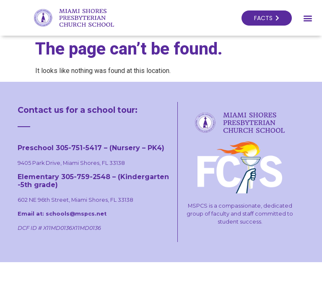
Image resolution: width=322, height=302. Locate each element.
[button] (307, 18)
